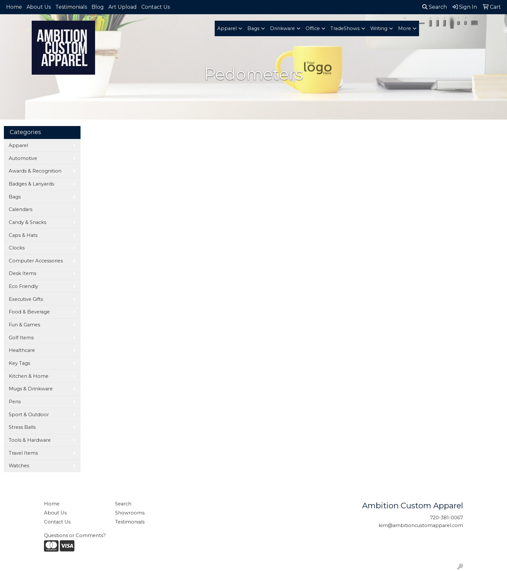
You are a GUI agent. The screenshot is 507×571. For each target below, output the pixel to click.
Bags (253, 28)
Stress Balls (22, 427)
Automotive (23, 158)
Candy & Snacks (27, 222)
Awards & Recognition (35, 171)
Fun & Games (24, 325)
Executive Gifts (26, 299)
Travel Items (23, 453)
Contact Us (155, 7)
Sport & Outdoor (29, 415)
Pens (15, 402)
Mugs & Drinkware (31, 389)
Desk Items (22, 273)
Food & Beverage (29, 312)
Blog (98, 7)
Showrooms (130, 513)
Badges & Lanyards (31, 184)
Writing (378, 28)
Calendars (20, 209)
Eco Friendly (23, 286)
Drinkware (282, 28)
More (404, 28)
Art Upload (122, 7)
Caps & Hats (23, 235)
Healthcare (22, 350)
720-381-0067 (446, 518)
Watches (19, 466)
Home (14, 7)
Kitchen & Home (29, 376)
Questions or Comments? (75, 535)
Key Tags (19, 363)
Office (313, 28)
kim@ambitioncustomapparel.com (421, 525)
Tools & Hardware (30, 440)
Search (434, 7)
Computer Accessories (36, 261)
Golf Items (21, 338)
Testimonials (71, 7)
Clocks (17, 248)
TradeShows (345, 28)
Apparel (227, 28)
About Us (39, 7)
